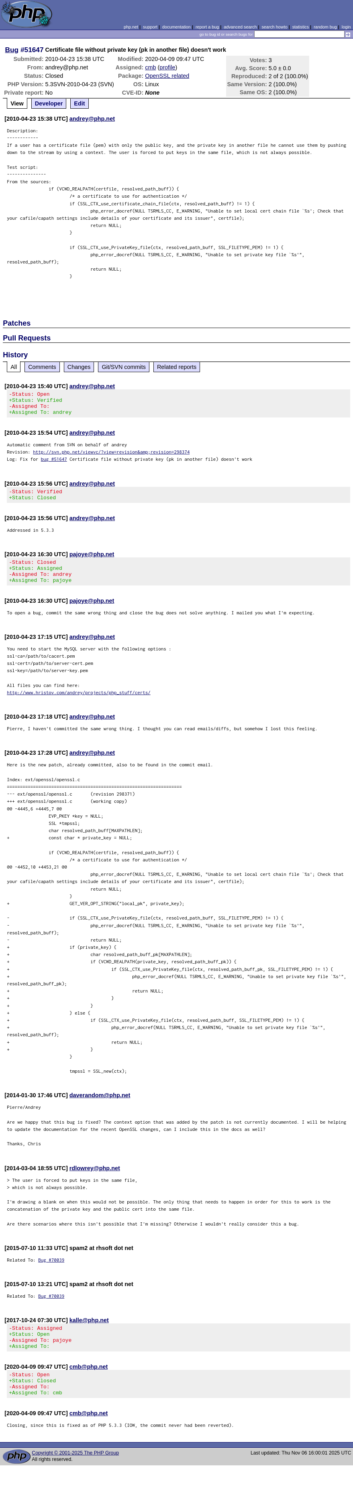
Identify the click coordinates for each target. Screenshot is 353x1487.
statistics (300, 26)
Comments (42, 367)
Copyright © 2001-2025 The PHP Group (75, 1474)
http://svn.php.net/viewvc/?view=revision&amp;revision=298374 (111, 456)
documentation (176, 26)
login (346, 26)
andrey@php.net (92, 118)
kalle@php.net (89, 1332)
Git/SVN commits (124, 367)
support (150, 26)
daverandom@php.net (100, 1107)
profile (167, 67)
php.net (131, 26)
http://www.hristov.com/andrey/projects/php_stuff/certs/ (79, 704)
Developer (49, 103)
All (13, 367)
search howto (274, 26)
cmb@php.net (88, 1383)
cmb (150, 67)
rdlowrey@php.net (94, 1180)
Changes (79, 367)
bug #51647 (54, 463)
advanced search (240, 26)
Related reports (176, 367)
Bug (12, 50)
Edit (79, 103)
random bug (325, 26)
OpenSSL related (167, 76)
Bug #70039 (51, 1271)
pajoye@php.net (91, 561)
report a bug (207, 26)
